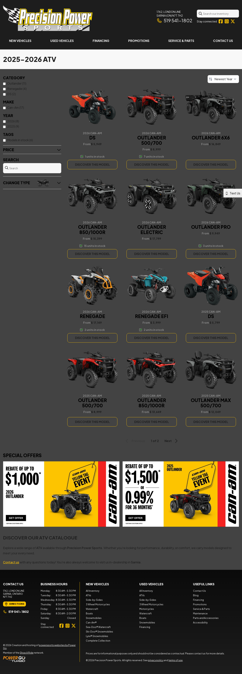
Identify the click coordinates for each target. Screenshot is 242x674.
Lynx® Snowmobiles (97, 636)
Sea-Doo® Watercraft (98, 627)
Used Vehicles (62, 41)
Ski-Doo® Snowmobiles (99, 631)
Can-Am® (91, 622)
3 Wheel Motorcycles (98, 604)
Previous (134, 441)
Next (171, 441)
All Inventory (92, 590)
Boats (89, 613)
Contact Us (223, 41)
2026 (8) (13, 121)
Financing (101, 41)
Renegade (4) (17, 89)
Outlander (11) (16, 83)
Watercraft (92, 609)
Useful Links (203, 584)
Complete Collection (98, 640)
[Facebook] (220, 21)
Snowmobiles (94, 618)
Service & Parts (181, 41)
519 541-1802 (174, 20)
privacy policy (155, 660)
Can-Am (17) (15, 107)
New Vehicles (20, 41)
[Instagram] (226, 21)
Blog (196, 595)
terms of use (175, 660)
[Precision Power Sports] (47, 18)
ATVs (88, 595)
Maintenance (200, 613)
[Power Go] (41, 659)
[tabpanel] (58, 604)
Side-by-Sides (94, 600)
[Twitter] (232, 21)
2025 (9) (13, 126)
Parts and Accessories (206, 618)
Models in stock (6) (20, 140)
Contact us (11, 562)
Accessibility (200, 622)
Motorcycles (146, 609)
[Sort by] (223, 79)
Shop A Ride (26, 652)
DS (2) (11, 94)
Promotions (138, 41)
